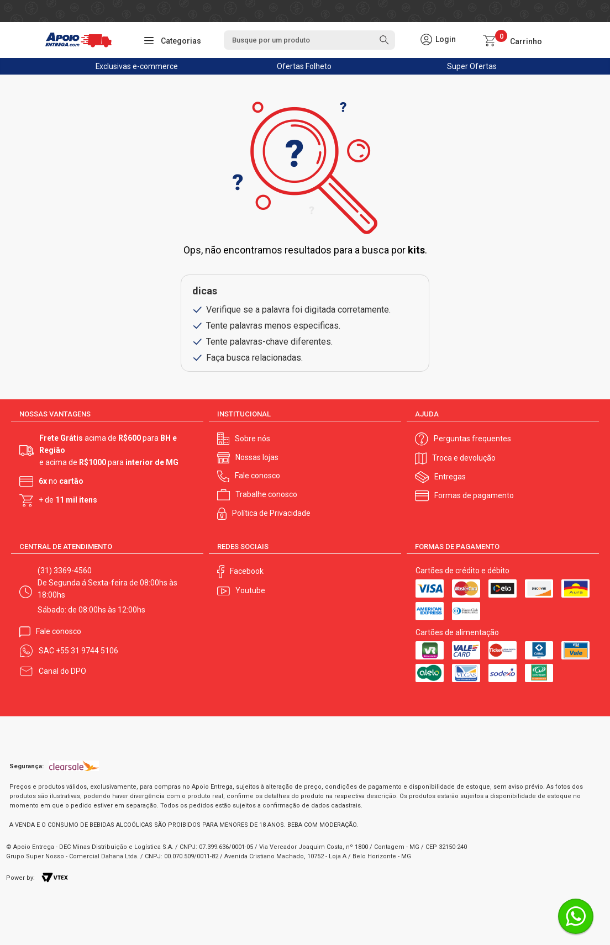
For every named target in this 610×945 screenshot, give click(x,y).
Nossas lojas (256, 457)
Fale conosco (257, 475)
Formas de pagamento (474, 495)
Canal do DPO (62, 671)
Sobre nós (252, 438)
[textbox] (309, 40)
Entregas (450, 476)
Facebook (247, 571)
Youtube (250, 590)
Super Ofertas (472, 66)
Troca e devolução (464, 457)
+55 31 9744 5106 (87, 650)
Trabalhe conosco (266, 494)
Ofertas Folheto (304, 66)
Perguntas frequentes (472, 438)
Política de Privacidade (271, 513)
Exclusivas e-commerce (136, 66)
